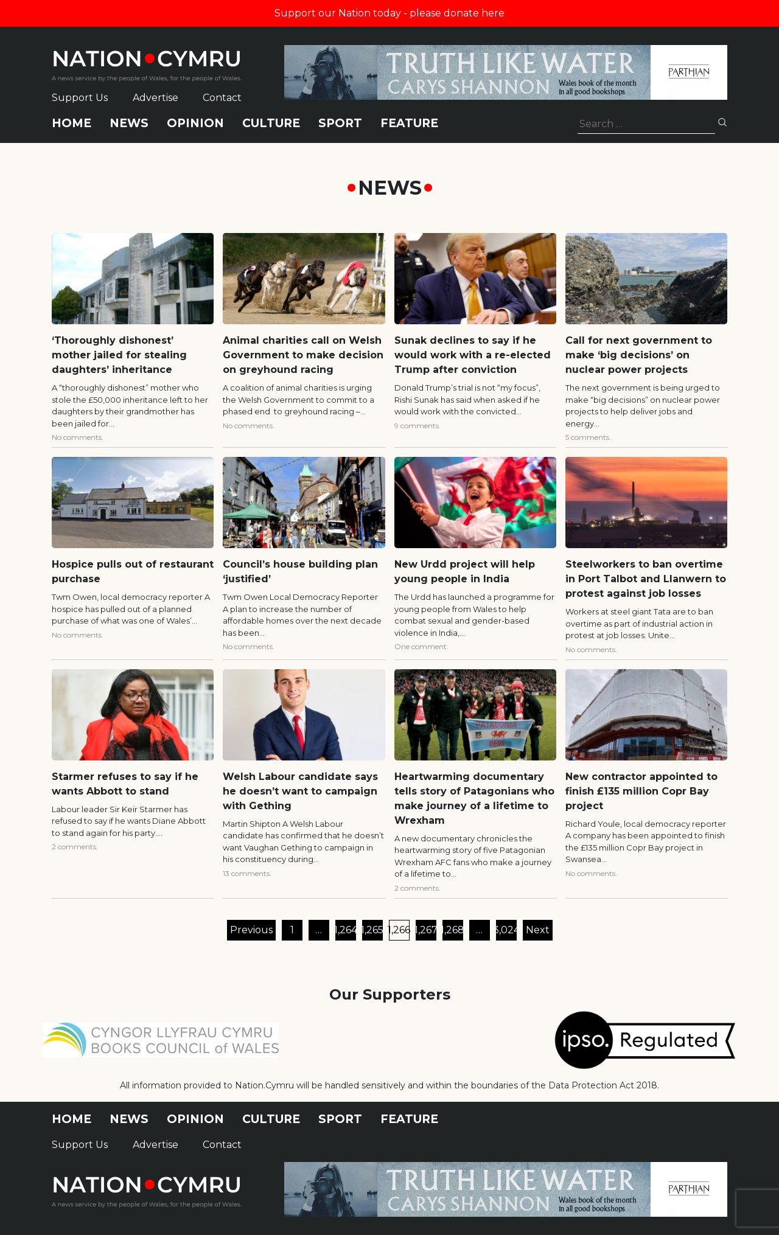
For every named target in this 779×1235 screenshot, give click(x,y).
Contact (222, 97)
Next (538, 930)
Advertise (155, 97)
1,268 (452, 930)
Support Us (80, 97)
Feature (409, 123)
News (129, 123)
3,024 (506, 930)
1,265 (372, 930)
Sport (340, 123)
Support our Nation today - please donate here (389, 13)
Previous (251, 930)
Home (71, 123)
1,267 (426, 930)
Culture (271, 123)
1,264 (345, 930)
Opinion (195, 123)
